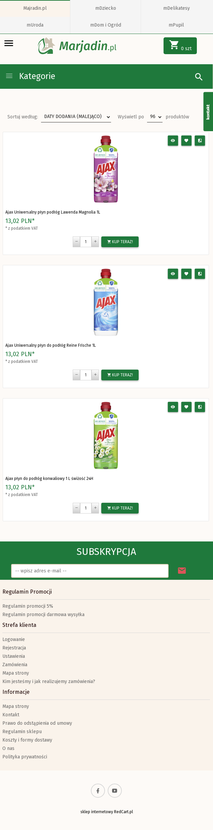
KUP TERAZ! (120, 241)
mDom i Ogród (105, 25)
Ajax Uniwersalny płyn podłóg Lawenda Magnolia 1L (52, 212)
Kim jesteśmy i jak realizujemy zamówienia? (48, 681)
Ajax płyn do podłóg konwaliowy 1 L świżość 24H (49, 478)
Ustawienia (13, 656)
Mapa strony (15, 673)
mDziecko (105, 8)
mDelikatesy (176, 8)
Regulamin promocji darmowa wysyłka (43, 614)
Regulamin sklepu (22, 731)
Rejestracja (14, 648)
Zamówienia (14, 665)
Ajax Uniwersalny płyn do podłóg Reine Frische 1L (50, 345)
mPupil (176, 25)
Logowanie (13, 639)
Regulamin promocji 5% (27, 606)
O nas (8, 748)
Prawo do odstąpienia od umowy (37, 723)
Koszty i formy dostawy (27, 740)
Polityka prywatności (24, 757)
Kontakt (10, 715)
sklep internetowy (96, 811)
